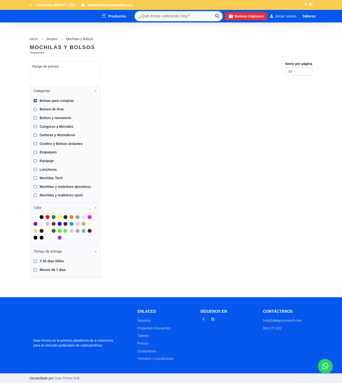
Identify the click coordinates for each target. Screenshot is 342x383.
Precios (143, 343)
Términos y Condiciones (155, 359)
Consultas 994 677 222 (55, 5)
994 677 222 (272, 328)
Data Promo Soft (67, 378)
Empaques (48, 152)
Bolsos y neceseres (55, 118)
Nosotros (144, 320)
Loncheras (48, 169)
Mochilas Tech (51, 178)
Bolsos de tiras (52, 109)
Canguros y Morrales (56, 126)
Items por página (298, 64)
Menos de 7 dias (53, 270)
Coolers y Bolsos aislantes (61, 144)
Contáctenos (147, 351)
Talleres (143, 336)
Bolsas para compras (57, 101)
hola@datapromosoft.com (110, 5)
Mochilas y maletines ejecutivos (65, 187)
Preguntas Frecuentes (154, 328)
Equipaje (47, 161)
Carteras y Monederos (57, 135)
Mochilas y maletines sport (61, 195)
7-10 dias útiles (52, 261)
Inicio (34, 39)
